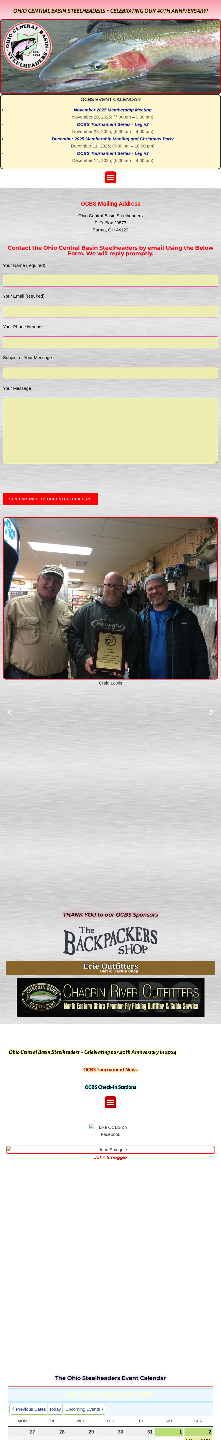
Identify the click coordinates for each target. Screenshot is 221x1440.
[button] (110, 177)
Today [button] (55, 1409)
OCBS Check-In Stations (110, 1087)
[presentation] (48, 481)
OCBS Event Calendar (110, 99)
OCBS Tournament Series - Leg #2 (113, 124)
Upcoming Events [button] (85, 1409)
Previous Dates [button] (28, 1409)
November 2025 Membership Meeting (112, 109)
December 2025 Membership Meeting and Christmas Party (113, 138)
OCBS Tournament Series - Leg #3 (113, 153)
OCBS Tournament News (110, 1070)
